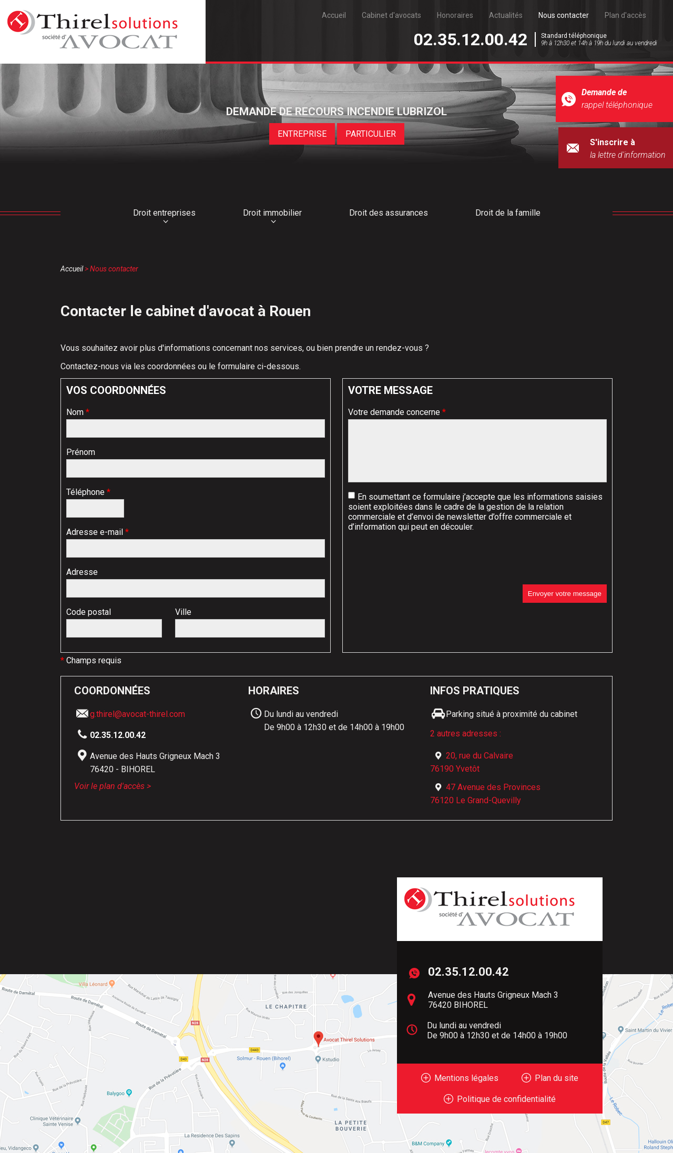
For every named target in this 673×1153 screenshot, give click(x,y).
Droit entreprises (164, 213)
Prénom (80, 452)
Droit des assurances (388, 213)
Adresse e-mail (97, 532)
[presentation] (428, 563)
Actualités (506, 15)
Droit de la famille (508, 213)
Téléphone (88, 492)
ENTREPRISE (302, 134)
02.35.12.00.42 (470, 39)
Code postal (88, 612)
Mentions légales (466, 1078)
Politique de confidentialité (506, 1099)
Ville (183, 612)
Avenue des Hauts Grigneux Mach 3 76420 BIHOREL (493, 1000)
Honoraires (455, 15)
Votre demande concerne (397, 412)
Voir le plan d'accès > (112, 786)
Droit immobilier (272, 213)
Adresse (82, 572)
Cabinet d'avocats (391, 15)
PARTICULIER (370, 134)
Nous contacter (563, 15)
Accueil (334, 15)
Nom (77, 412)
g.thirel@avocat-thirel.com (137, 714)
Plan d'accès (625, 15)
